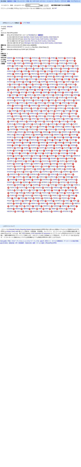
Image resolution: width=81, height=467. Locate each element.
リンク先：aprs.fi (39, 241)
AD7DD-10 (54, 89)
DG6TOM (18, 142)
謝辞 (34, 243)
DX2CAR (75, 171)
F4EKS (72, 187)
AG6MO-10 (34, 105)
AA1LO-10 (27, 66)
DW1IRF (69, 166)
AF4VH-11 (22, 103)
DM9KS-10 (36, 158)
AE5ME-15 (67, 95)
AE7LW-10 (62, 97)
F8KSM (30, 198)
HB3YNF (9, 203)
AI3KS (74, 111)
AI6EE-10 (25, 116)
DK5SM (73, 145)
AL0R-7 (12, 126)
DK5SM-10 (10, 148)
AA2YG (42, 66)
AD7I (8, 92)
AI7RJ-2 (26, 119)
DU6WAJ (46, 164)
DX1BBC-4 (69, 169)
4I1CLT (71, 60)
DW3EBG (39, 169)
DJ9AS (9, 145)
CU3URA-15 (10, 132)
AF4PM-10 (69, 100)
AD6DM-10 (13, 89)
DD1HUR (59, 137)
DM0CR (68, 156)
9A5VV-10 (37, 63)
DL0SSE (33, 148)
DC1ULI (18, 137)
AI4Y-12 (65, 113)
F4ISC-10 (13, 193)
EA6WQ (55, 179)
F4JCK (37, 193)
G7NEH (42, 201)
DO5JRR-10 (10, 161)
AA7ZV (64, 71)
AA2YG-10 (50, 66)
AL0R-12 (44, 124)
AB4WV (42, 76)
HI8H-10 (19, 211)
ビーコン (43, 1)
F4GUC (41, 190)
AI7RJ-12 (9, 119)
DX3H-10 (53, 174)
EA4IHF (20, 179)
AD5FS (67, 87)
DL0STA (41, 148)
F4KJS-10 (28, 195)
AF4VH (77, 100)
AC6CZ (60, 82)
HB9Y (46, 208)
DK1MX (43, 145)
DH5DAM (34, 142)
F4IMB (69, 190)
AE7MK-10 (19, 100)
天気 (27, 1)
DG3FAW (9, 142)
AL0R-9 (27, 126)
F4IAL (62, 190)
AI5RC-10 (17, 116)
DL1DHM (50, 148)
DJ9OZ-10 (24, 145)
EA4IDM (12, 179)
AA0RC (9, 66)
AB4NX (18, 76)
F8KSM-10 (47, 198)
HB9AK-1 (25, 203)
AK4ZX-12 (10, 124)
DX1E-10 (19, 171)
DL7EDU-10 (26, 156)
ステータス (36, 1)
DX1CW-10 (10, 171)
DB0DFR (37, 132)
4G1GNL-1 (35, 60)
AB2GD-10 (52, 74)
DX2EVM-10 (33, 174)
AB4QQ (35, 76)
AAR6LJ (9, 74)
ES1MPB (35, 185)
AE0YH (13, 95)
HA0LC (67, 201)
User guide (3, 241)
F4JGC (61, 193)
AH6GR (13, 111)
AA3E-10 (59, 66)
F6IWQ (22, 198)
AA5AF (30, 68)
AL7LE (34, 126)
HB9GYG (29, 206)
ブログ (13, 241)
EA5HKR (36, 179)
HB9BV (51, 203)
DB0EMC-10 (65, 132)
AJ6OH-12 (22, 121)
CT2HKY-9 (42, 129)
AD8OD (59, 92)
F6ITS (15, 198)
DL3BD (9, 153)
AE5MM (9, 97)
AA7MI (49, 71)
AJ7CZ (71, 121)
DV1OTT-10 (19, 166)
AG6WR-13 (61, 105)
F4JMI (77, 193)
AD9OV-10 (68, 92)
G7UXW (49, 201)
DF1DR (24, 140)
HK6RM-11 (56, 211)
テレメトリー (21, 1)
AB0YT (26, 74)
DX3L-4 (69, 174)
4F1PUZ (26, 58)
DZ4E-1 (34, 177)
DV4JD (45, 166)
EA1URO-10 (51, 177)
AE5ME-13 (58, 95)
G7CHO (34, 201)
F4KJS (20, 195)
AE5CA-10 (49, 95)
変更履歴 (21, 243)
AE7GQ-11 (52, 97)
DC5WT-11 (42, 137)
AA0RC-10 (17, 66)
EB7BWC (25, 182)
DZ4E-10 (42, 177)
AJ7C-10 (63, 121)
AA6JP (42, 71)
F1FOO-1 (60, 185)
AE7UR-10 (29, 100)
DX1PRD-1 (36, 171)
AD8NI (52, 92)
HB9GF (21, 206)
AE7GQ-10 (43, 97)
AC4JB (27, 82)
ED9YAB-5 (19, 185)
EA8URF (9, 182)
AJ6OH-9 (48, 121)
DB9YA (66, 134)
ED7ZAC (54, 182)
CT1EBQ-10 (22, 129)
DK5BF (65, 145)
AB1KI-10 (34, 74)
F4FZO (33, 190)
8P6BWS (28, 63)
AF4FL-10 (60, 100)
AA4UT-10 (22, 68)
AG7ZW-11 (60, 108)
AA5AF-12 (47, 68)
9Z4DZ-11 (71, 63)
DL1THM (18, 150)
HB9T (40, 208)
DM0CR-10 (76, 156)
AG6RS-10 (44, 105)
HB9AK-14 (34, 203)
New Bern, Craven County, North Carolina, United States (40, 37)
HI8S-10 (27, 211)
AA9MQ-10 (72, 71)
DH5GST (43, 142)
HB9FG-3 (13, 206)
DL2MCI (48, 150)
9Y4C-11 (53, 63)
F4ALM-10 (38, 187)
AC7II (29, 84)
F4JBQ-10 (29, 193)
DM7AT (27, 158)
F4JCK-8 (53, 193)
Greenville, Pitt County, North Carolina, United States (39, 41)
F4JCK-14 (45, 193)
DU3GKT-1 (27, 164)
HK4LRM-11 (36, 211)
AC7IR (44, 84)
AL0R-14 (52, 124)
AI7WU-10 (42, 119)
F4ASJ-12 (47, 187)
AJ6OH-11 (13, 121)
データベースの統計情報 (71, 241)
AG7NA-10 (27, 108)
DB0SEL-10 (28, 134)
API (16, 243)
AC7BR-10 (14, 84)
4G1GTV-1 (45, 60)
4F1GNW (18, 58)
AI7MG (57, 116)
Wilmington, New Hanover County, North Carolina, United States (43, 43)
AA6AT (18, 71)
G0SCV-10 (18, 201)
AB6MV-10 (68, 76)
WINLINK (9, 26)
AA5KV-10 (73, 68)
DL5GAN (63, 153)
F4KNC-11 (46, 195)
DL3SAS (23, 153)
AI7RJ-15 (18, 119)
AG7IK (9, 108)
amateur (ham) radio (12, 231)
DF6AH (56, 140)
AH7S (67, 111)
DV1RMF (29, 166)
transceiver (47, 233)
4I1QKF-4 (19, 63)
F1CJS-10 (44, 185)
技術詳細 (11, 243)
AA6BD (25, 71)
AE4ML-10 (30, 95)
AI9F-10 (50, 119)
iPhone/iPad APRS (51, 243)
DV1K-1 (61, 164)
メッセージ (50, 1)
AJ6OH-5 (40, 121)
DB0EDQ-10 (54, 132)
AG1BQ (72, 103)
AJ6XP (56, 121)
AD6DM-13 (22, 89)
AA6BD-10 (33, 71)
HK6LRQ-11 (46, 211)
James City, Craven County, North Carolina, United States (40, 39)
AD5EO (59, 87)
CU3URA (60, 129)
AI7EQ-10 (49, 116)
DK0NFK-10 (34, 145)
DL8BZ (44, 156)
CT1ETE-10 (32, 129)
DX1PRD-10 (46, 171)
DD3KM (67, 137)
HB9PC (33, 208)
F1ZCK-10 (13, 187)
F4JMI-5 (12, 195)
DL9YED (60, 156)
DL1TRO (26, 150)
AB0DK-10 (18, 74)
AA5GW (64, 68)
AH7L (51, 111)
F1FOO (52, 185)
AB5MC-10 (58, 76)
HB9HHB (56, 206)
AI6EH (33, 116)
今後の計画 (28, 243)
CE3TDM (12, 129)
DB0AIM (28, 132)
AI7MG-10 (65, 116)
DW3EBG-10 (49, 169)
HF (42, 233)
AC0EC (13, 79)
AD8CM (37, 92)
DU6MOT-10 (37, 164)
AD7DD (46, 89)
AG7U (35, 108)
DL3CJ (16, 153)
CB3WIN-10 (58, 126)
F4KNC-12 (55, 195)
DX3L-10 (61, 174)
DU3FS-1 (62, 161)
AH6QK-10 (36, 111)
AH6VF (45, 111)
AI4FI (8, 113)
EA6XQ (62, 179)
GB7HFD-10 (58, 201)
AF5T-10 (49, 103)
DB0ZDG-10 (47, 134)
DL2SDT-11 (72, 150)
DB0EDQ (45, 132)
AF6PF (57, 103)
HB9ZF (54, 208)
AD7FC (72, 89)
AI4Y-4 (73, 113)
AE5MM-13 (18, 97)
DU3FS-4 (9, 164)
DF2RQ (41, 140)
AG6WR (52, 105)
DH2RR (26, 142)
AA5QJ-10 (10, 71)
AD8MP (45, 92)
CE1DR (77, 126)
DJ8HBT (74, 142)
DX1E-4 (27, 171)
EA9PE (17, 182)
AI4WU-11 (42, 113)
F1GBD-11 (77, 185)
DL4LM (39, 153)
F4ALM (30, 187)
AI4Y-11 (58, 113)
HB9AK (17, 203)
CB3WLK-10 (68, 126)
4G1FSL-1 (18, 60)
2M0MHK (9, 58)
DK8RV (26, 148)
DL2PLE (56, 150)
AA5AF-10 (38, 68)
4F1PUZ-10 (44, 58)
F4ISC (76, 190)
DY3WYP (10, 177)
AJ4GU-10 (59, 119)
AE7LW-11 (71, 97)
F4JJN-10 (69, 193)
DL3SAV (31, 153)
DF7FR (63, 140)
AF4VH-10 (13, 103)
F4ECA (65, 187)
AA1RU (35, 66)
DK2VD (58, 145)
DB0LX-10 (19, 134)
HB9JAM (9, 208)
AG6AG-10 (17, 105)
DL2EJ (34, 150)
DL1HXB (66, 148)
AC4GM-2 (10, 82)
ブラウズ (63, 1)
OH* (55, 8)
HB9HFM (37, 206)
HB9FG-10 (68, 203)
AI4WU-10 (33, 113)
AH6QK (28, 111)
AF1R (45, 100)
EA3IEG (68, 177)
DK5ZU (18, 148)
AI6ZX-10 (41, 116)
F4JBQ (21, 193)
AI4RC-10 (16, 113)
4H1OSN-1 (62, 60)
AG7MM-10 (17, 108)
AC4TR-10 (35, 82)
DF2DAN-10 (32, 140)
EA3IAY (60, 177)
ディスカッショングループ (24, 241)
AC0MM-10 (22, 79)
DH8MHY (51, 142)
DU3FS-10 (71, 161)
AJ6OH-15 (31, 121)
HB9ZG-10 (62, 208)
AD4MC (52, 87)
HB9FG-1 (59, 203)
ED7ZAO (72, 182)
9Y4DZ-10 (62, 63)
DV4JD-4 (53, 166)
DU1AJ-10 (45, 161)
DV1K (54, 164)
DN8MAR (45, 158)
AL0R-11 (36, 124)
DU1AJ (37, 161)
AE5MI (75, 95)
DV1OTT (69, 164)
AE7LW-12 (10, 100)
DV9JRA (61, 166)
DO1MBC (53, 158)
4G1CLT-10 (69, 58)
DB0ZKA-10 (57, 134)
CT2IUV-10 (51, 129)
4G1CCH (60, 58)
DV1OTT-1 (10, 166)
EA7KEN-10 (71, 179)
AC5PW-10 (52, 82)
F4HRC (48, 190)
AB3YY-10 (70, 74)
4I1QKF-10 (10, 63)
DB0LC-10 (10, 134)
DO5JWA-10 (21, 161)
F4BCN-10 (57, 187)
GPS (23, 233)
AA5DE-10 (56, 68)
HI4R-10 (70, 208)
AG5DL (9, 105)
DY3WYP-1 (19, 177)
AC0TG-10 (31, 79)
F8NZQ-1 (56, 198)
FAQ (9, 241)
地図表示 (9, 1)
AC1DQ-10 (41, 79)
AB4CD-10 (10, 76)
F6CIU (9, 198)
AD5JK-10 (75, 87)
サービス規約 (40, 243)
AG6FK (26, 105)
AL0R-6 (75, 124)
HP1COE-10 (66, 211)
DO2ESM (62, 158)
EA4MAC (28, 179)
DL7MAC (36, 156)
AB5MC (50, 76)
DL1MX (74, 148)
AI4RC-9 (24, 113)
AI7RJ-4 (34, 119)
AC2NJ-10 (50, 79)
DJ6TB (67, 142)
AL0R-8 (19, 126)
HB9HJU (64, 206)
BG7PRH (42, 126)
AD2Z (27, 87)
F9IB (71, 198)
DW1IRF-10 (10, 169)
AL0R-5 (68, 124)
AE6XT (35, 97)
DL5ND (71, 153)
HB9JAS (17, 208)
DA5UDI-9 (20, 132)
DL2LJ (41, 150)
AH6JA (21, 111)
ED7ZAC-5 (63, 182)
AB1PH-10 (43, 74)
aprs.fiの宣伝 (4, 243)
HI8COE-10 (10, 211)
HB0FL (75, 201)
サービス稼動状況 (57, 241)
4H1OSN (53, 60)
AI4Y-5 (9, 116)
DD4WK (75, 137)
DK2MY (50, 145)
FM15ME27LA (32, 35)
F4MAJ (73, 195)
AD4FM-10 (35, 87)
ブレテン (57, 1)
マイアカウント (75, 1)
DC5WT (34, 137)
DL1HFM (58, 148)
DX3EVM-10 (44, 174)
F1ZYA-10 (22, 187)
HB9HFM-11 (46, 206)
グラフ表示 (26, 23)
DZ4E (27, 177)
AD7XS (30, 92)
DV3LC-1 (37, 166)
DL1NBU (9, 150)
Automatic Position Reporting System (20, 229)
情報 (15, 1)
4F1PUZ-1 (35, 58)
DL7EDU (17, 156)
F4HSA (56, 190)
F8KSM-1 (38, 198)
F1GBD (68, 185)
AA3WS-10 (68, 66)
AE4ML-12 (39, 95)
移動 (68, 1)
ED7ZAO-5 (10, 185)
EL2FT (28, 185)
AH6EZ (69, 108)
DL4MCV (47, 153)
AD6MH (31, 89)
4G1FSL (9, 60)
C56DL (50, 126)
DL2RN (63, 150)
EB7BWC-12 (45, 182)
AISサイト (48, 241)
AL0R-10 (28, 124)
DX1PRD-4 (66, 171)
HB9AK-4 (43, 203)
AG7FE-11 (70, 105)
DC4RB (26, 137)
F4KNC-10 (37, 195)
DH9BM (59, 142)
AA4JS (76, 66)
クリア (46, 5)
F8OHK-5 (64, 198)
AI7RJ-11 (74, 116)
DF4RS (49, 140)
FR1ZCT (9, 201)
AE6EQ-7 (27, 97)
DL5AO (55, 153)
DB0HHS (74, 132)
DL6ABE (9, 156)
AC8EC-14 (71, 84)
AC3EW (58, 79)
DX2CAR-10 (13, 174)
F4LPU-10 (65, 195)
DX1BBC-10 (59, 169)
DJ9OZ (16, 145)
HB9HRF (72, 206)
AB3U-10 (61, 74)
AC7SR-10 (52, 84)
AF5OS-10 (40, 103)
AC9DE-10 (10, 87)
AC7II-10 (37, 84)
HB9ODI (25, 208)
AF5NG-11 (31, 103)
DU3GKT (18, 164)
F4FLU (18, 190)
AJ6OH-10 (77, 119)
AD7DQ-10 (64, 89)
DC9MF (51, 137)
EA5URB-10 (46, 179)
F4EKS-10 (10, 190)
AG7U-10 (42, 108)
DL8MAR (51, 156)
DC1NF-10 (10, 137)
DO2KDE (70, 158)
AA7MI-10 (56, 71)
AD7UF (23, 92)
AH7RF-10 (59, 111)
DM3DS (12, 158)
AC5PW (43, 82)
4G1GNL (26, 60)
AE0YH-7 (21, 95)
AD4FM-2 (44, 87)
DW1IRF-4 (20, 169)
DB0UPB (38, 134)
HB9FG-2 (77, 203)
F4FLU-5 (25, 190)
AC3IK (66, 79)
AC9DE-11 (19, 87)
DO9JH (30, 161)
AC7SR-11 (62, 84)
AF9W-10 (64, 103)
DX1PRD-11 (56, 171)
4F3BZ (53, 58)
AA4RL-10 (13, 68)
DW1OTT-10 (30, 169)
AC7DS (23, 84)
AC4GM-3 (19, 82)
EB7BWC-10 (35, 182)
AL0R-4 (60, 124)
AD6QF (39, 89)
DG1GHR (71, 140)
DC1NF (73, 134)
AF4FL (52, 100)
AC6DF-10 (68, 82)
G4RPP (26, 201)
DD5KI (9, 140)
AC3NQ (73, 79)
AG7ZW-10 (51, 108)
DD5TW (16, 140)
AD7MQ (15, 92)
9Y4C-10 (45, 63)
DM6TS (20, 158)
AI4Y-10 (50, 113)
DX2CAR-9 (23, 174)
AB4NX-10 (27, 76)
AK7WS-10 (19, 124)
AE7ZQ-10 (38, 100)
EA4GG (75, 177)
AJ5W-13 (68, 119)
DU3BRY (54, 161)
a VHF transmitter (36, 233)
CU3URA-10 (69, 129)
